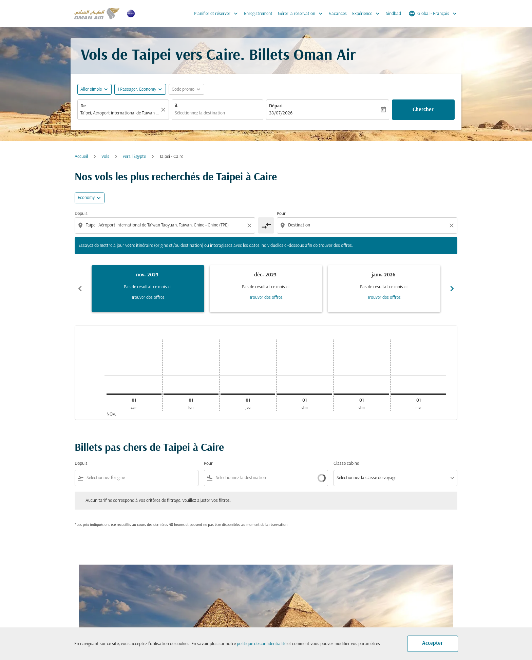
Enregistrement (258, 13)
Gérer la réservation (302, 13)
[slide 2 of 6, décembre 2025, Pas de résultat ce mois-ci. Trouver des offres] (266, 288)
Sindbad (393, 13)
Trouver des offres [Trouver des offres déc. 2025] (266, 297)
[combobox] (119, 113)
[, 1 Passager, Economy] (136, 89)
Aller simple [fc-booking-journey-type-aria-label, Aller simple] (91, 89)
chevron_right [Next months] (451, 288)
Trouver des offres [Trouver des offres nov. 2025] (148, 297)
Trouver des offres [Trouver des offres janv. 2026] (384, 297)
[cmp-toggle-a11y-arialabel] (266, 225)
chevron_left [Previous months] (80, 288)
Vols (105, 156)
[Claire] (164, 110)
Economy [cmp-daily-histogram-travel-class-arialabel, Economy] (86, 197)
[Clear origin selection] (250, 225)
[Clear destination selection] (452, 225)
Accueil (81, 156)
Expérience (367, 13)
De (83, 106)
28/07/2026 (280, 113)
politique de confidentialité (261, 643)
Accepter (432, 643)
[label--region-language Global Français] (433, 13)
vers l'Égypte (134, 156)
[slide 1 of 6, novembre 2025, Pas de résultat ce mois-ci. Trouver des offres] (148, 288)
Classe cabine (346, 463)
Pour (281, 213)
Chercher (423, 109)
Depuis (81, 213)
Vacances (338, 13)
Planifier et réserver (217, 13)
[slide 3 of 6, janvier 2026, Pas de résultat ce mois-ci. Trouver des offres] (384, 288)
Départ (276, 106)
